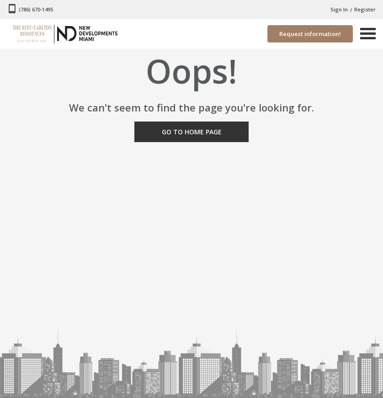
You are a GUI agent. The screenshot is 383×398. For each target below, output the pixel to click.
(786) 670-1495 (36, 9)
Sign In (339, 9)
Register (365, 9)
